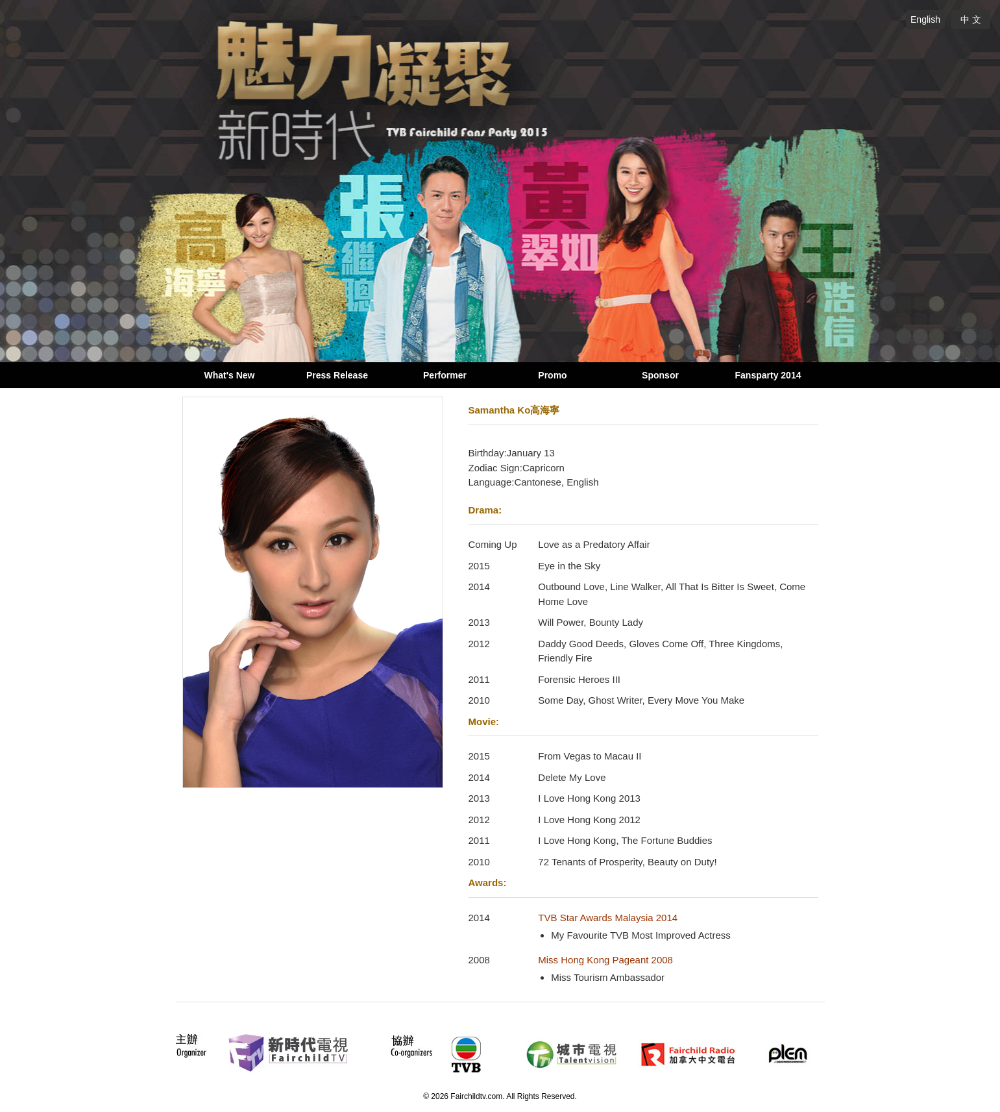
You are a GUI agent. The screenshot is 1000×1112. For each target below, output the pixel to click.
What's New (229, 375)
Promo (552, 375)
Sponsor (660, 375)
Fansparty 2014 (768, 375)
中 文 (970, 19)
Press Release (337, 375)
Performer (445, 375)
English (925, 19)
